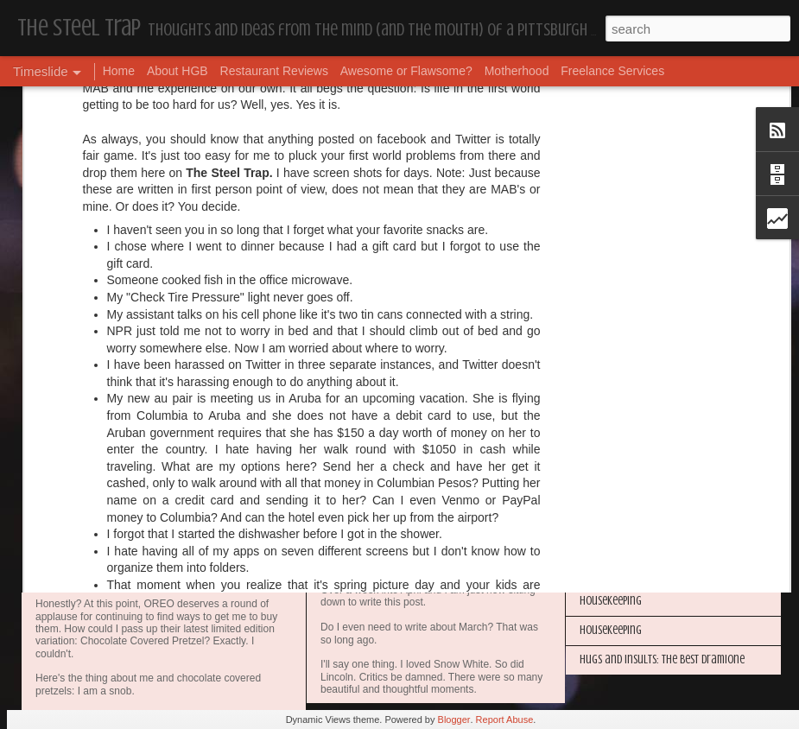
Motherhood (517, 71)
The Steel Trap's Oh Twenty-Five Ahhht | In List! (684, 512)
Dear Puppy (352, 422)
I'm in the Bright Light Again (643, 424)
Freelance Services (612, 71)
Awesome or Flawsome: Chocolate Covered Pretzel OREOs (257, 581)
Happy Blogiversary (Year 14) (643, 395)
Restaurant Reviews (274, 71)
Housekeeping (361, 571)
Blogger (454, 719)
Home (119, 71)
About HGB (177, 71)
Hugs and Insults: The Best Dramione (662, 659)
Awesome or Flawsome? (406, 71)
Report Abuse (505, 719)
